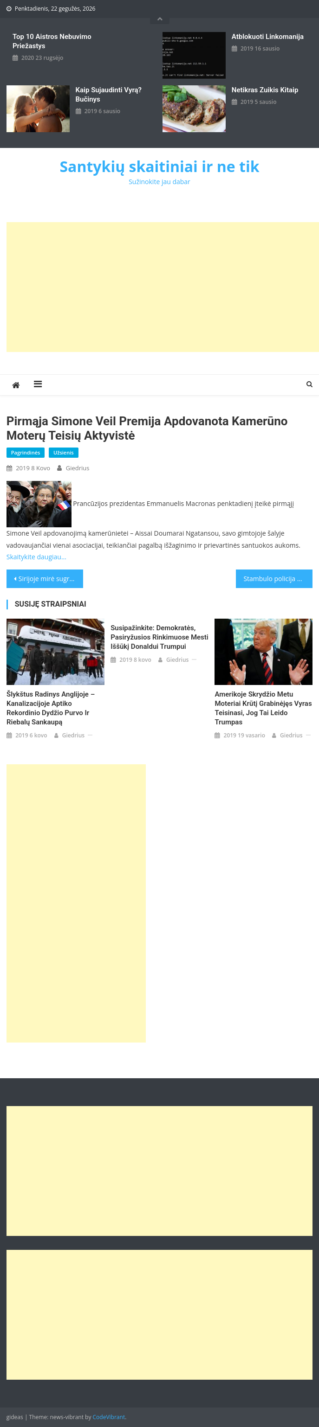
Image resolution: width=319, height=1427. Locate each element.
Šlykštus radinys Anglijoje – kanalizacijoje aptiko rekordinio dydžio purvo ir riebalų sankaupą (51, 708)
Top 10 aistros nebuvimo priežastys (52, 41)
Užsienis (63, 452)
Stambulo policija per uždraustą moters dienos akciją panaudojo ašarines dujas (277, 578)
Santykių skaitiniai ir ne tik (159, 166)
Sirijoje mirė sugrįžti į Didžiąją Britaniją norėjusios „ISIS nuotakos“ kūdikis (51, 578)
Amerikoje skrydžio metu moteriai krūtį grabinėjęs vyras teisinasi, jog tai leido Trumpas (263, 708)
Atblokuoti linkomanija (268, 36)
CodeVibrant (109, 1417)
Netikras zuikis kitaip (265, 90)
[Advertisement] (163, 287)
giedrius (78, 468)
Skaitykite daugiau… (36, 556)
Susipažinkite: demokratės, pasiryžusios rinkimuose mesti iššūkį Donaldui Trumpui (159, 637)
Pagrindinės (25, 452)
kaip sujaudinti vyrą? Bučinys (109, 94)
